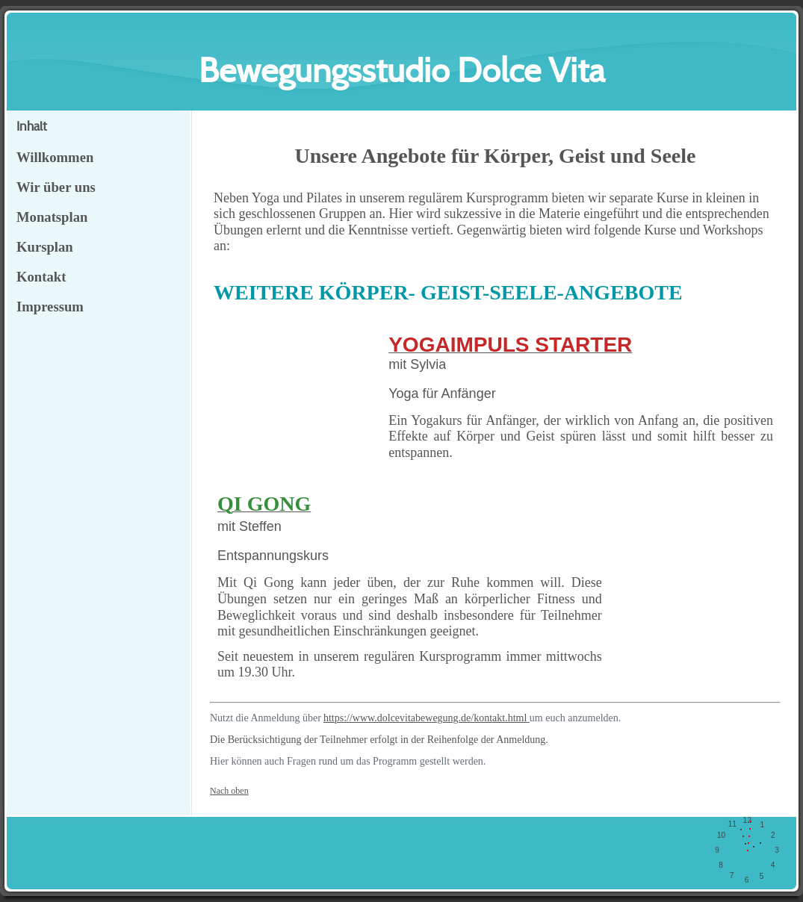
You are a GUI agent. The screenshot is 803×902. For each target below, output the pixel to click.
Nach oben (229, 791)
